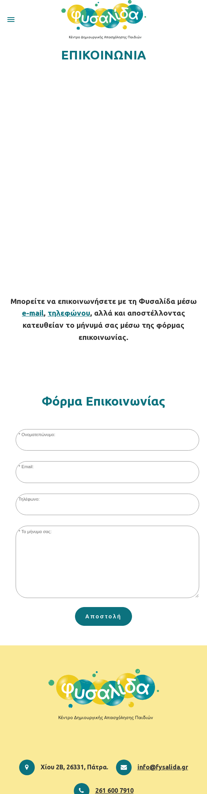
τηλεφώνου (69, 313)
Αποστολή (103, 616)
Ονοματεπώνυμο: (38, 434)
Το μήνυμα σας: (36, 531)
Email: (27, 466)
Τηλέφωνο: (29, 499)
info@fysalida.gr (162, 767)
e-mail (33, 313)
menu (11, 19)
